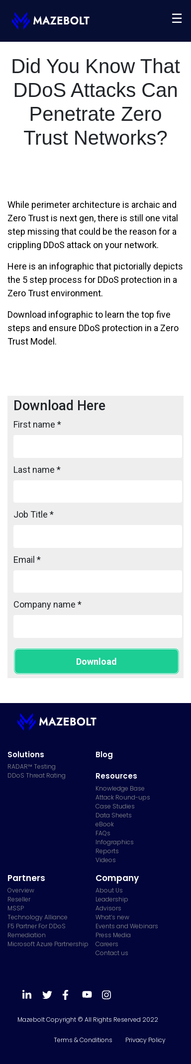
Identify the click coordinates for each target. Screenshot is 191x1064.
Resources (116, 776)
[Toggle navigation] (177, 18)
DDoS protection (111, 328)
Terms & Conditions (83, 1040)
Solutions (25, 754)
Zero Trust (28, 218)
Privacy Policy (145, 1040)
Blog (104, 754)
